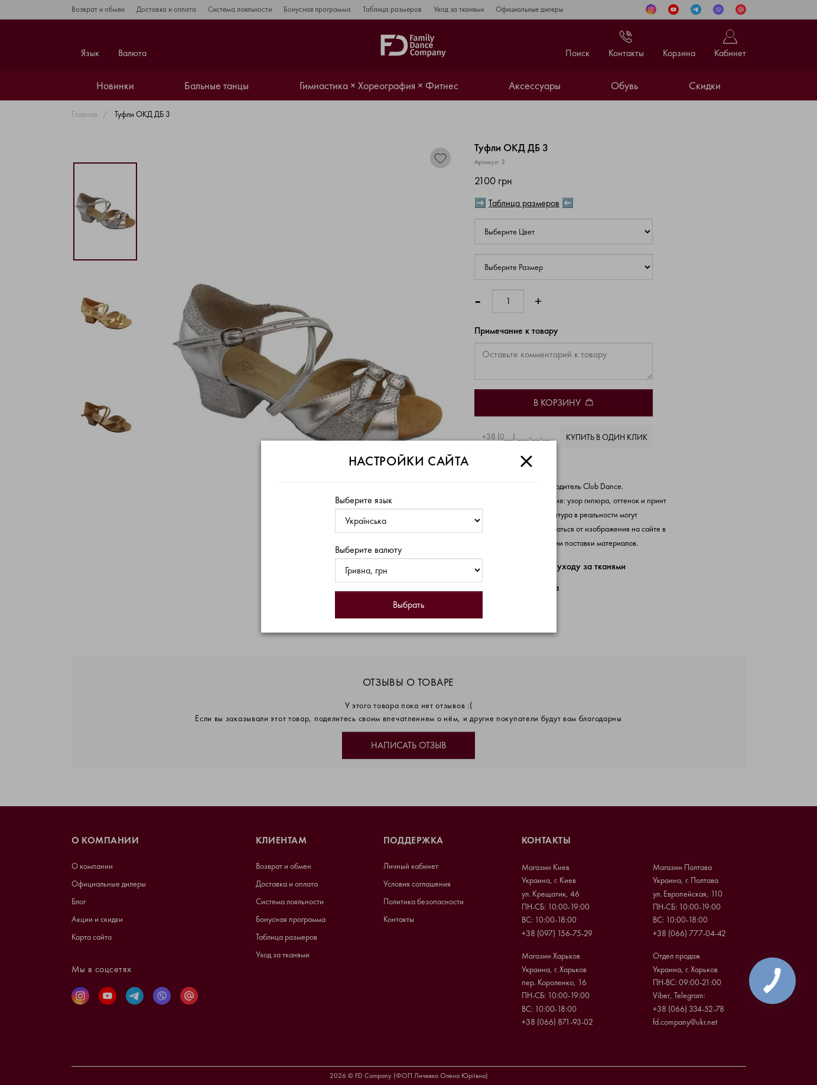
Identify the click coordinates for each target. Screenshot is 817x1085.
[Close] (526, 461)
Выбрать (408, 604)
